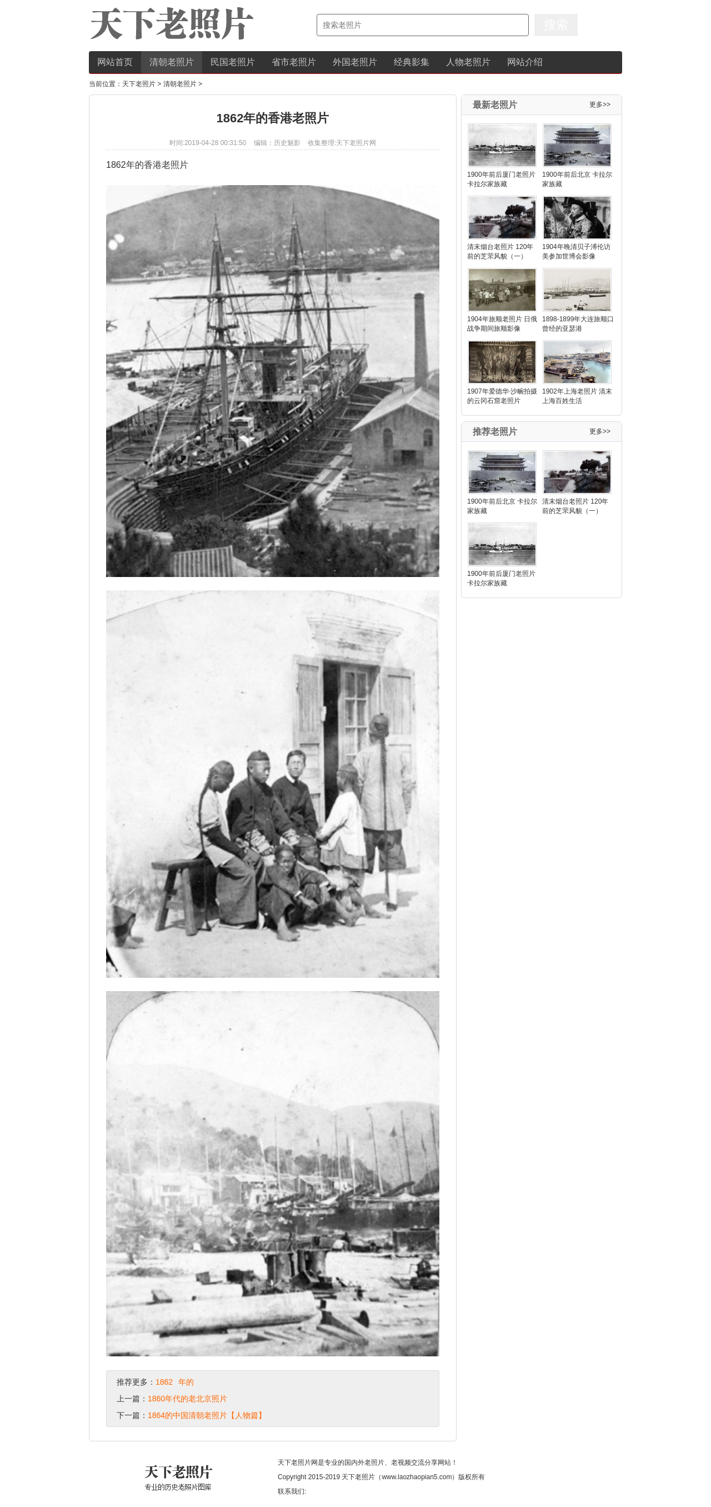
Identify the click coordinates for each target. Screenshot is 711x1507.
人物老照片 (468, 62)
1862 (164, 1381)
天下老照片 (139, 84)
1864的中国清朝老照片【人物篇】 (207, 1415)
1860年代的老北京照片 (187, 1398)
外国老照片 (355, 62)
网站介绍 (525, 62)
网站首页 (115, 62)
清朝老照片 (171, 62)
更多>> (599, 104)
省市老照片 (294, 62)
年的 (186, 1381)
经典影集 (411, 62)
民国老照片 (233, 62)
